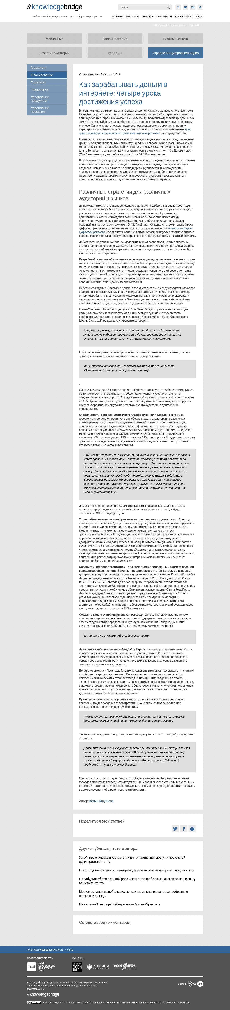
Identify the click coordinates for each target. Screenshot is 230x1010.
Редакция (115, 53)
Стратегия (38, 82)
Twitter (185, 7)
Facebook (178, 7)
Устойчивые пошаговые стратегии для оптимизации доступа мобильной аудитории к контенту (132, 859)
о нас (70, 949)
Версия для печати (192, 828)
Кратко (148, 16)
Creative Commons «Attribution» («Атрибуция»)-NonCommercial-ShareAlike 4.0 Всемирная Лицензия (136, 1002)
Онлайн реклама (115, 39)
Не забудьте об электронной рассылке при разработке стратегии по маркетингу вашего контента (137, 881)
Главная (117, 16)
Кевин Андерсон (89, 74)
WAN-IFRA (124, 966)
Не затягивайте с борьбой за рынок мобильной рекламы (120, 904)
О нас (199, 16)
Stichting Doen (77, 967)
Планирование (42, 75)
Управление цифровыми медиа (175, 53)
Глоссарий (183, 16)
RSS (200, 7)
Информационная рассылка (169, 25)
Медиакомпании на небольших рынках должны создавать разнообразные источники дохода (133, 894)
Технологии (39, 90)
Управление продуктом (40, 99)
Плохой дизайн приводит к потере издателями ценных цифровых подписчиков (136, 870)
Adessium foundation (98, 967)
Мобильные (54, 39)
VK (193, 7)
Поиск (168, 7)
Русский (194, 25)
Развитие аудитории (54, 53)
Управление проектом (40, 109)
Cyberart (195, 984)
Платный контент (175, 39)
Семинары (164, 16)
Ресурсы (132, 16)
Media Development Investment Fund (41, 966)
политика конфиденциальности (45, 949)
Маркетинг (39, 67)
